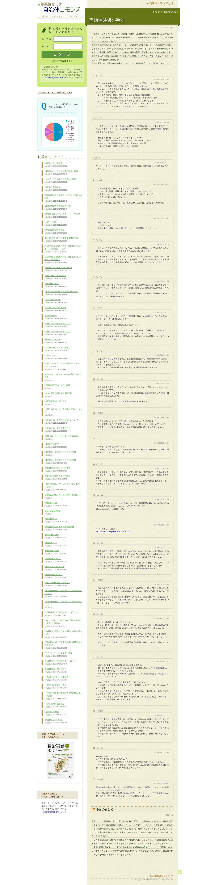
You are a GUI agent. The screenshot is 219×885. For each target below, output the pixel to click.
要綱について (56, 357)
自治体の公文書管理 (56, 164)
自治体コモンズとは (161, 3)
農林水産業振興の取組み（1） (58, 333)
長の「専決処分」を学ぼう (57, 584)
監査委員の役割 (56, 552)
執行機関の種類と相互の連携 (57, 469)
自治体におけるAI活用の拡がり (58, 269)
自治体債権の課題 (56, 576)
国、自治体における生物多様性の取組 (61, 239)
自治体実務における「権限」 (57, 349)
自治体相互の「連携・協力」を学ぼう (62, 614)
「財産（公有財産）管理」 (56, 686)
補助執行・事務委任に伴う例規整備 (60, 453)
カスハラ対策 (56, 223)
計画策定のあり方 (56, 341)
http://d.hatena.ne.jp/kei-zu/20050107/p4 (113, 531)
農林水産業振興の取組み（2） (58, 325)
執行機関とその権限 (56, 721)
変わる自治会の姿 (56, 301)
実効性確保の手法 (56, 560)
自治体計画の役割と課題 (55, 402)
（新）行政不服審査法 (56, 705)
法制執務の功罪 (56, 536)
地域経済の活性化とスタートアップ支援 (62, 215)
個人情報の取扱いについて (161, 876)
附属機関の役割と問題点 (56, 670)
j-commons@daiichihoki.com (55, 77)
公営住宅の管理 (56, 445)
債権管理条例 (56, 504)
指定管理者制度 (56, 713)
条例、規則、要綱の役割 (56, 277)
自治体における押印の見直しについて (61, 421)
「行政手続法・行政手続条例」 (58, 678)
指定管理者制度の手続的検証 (57, 477)
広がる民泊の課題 (53, 512)
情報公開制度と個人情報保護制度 (59, 528)
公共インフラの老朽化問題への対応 (60, 180)
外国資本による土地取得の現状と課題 (61, 172)
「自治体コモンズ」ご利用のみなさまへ (55, 92)
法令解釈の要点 (56, 285)
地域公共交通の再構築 (56, 231)
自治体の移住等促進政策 (56, 309)
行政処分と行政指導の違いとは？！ (60, 662)
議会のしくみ (56, 544)
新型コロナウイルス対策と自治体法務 (61, 437)
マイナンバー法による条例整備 (59, 654)
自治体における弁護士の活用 (57, 429)
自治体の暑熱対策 (56, 188)
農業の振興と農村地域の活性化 (58, 207)
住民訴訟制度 (56, 520)
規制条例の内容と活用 (56, 568)
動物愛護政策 (56, 317)
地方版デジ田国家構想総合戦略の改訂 (61, 293)
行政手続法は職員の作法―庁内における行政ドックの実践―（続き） (63, 249)
